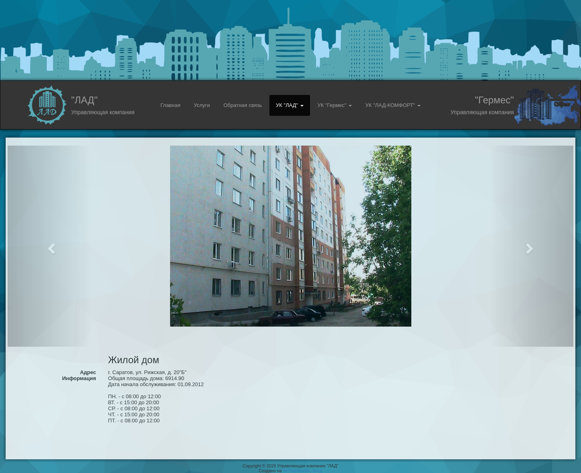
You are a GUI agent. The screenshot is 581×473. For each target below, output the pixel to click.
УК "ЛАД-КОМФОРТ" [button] (393, 105)
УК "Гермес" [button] (334, 105)
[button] (50, 246)
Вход (317, 470)
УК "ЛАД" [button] (290, 105)
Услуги (202, 105)
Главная (170, 105)
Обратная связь (243, 105)
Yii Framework (296, 470)
